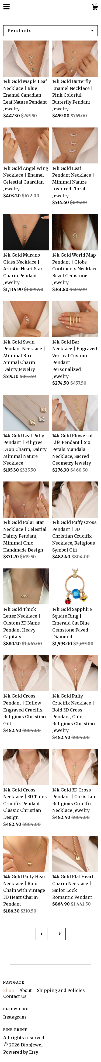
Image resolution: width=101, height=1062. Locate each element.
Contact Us (15, 996)
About (26, 990)
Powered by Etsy (20, 1052)
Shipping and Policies (61, 990)
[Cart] (95, 8)
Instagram (14, 1017)
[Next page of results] (60, 934)
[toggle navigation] (6, 6)
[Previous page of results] (41, 934)
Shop (9, 990)
